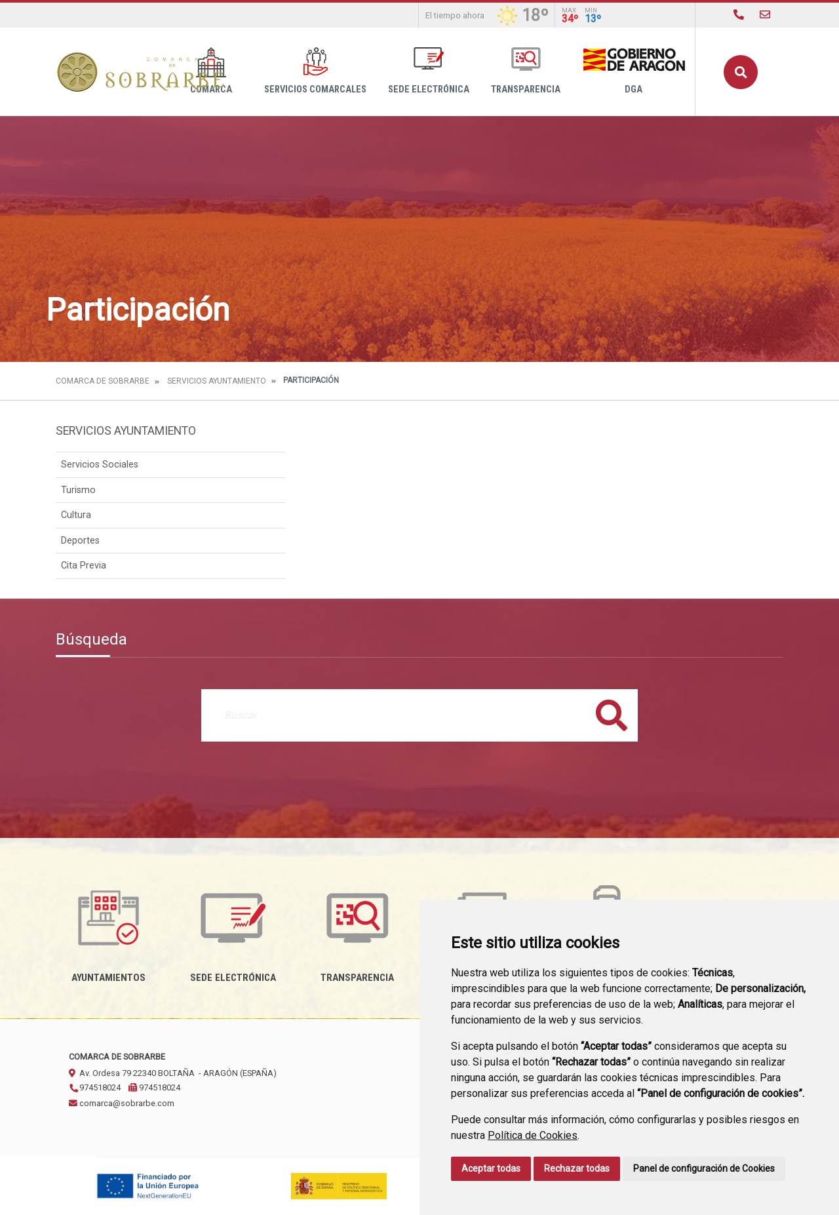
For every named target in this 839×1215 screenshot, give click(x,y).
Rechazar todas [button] (577, 1168)
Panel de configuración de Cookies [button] (704, 1168)
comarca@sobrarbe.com (121, 1103)
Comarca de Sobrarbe (102, 381)
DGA (633, 71)
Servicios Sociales (99, 464)
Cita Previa (83, 565)
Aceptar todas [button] (490, 1168)
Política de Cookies (532, 1135)
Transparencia (525, 71)
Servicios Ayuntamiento (216, 381)
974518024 (95, 1087)
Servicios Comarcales (315, 71)
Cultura (76, 515)
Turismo (78, 490)
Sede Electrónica (428, 71)
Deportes (80, 540)
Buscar (741, 72)
